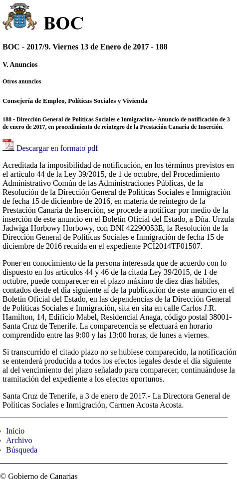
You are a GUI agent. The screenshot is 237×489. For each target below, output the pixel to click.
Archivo (19, 440)
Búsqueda (21, 450)
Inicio (15, 431)
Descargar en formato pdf (57, 148)
